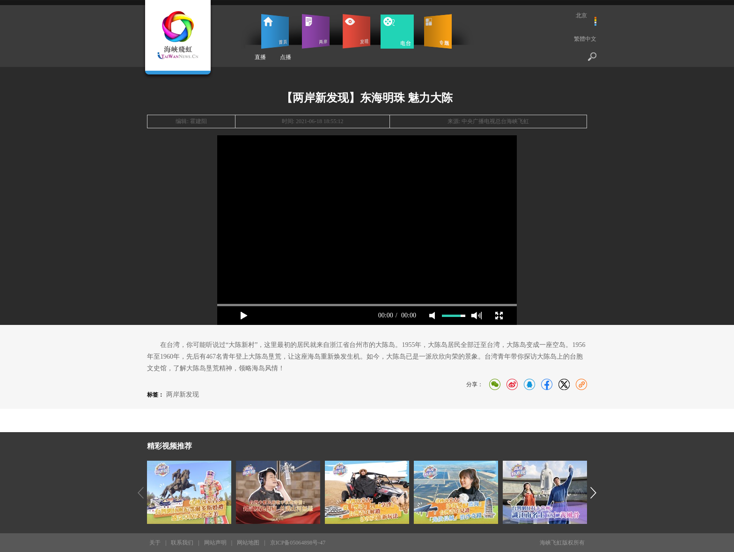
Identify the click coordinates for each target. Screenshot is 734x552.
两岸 (315, 31)
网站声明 (215, 542)
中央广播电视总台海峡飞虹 (495, 121)
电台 (397, 31)
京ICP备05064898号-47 (298, 542)
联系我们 (182, 542)
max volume (476, 315)
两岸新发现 (182, 394)
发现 (356, 31)
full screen (499, 315)
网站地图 (248, 542)
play (244, 315)
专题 (438, 31)
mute (432, 315)
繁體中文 (585, 39)
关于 (155, 542)
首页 (275, 31)
